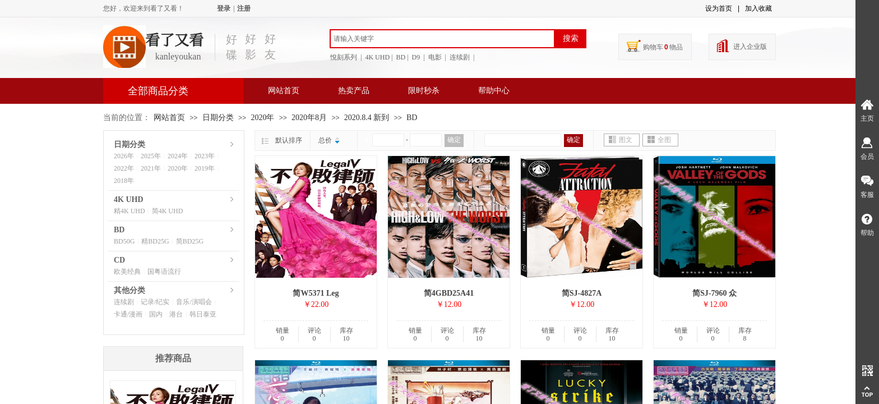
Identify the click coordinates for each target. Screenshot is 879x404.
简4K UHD (167, 211)
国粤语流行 (164, 272)
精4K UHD (129, 211)
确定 (454, 140)
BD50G (124, 241)
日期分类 (218, 117)
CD (119, 260)
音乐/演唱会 (193, 302)
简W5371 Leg (316, 293)
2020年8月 (309, 117)
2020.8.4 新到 (367, 117)
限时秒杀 (424, 90)
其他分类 (129, 290)
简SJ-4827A (582, 293)
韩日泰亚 (202, 314)
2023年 (205, 156)
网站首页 (283, 90)
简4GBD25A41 (449, 293)
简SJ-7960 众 (714, 293)
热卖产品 (353, 90)
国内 (156, 314)
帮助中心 (494, 90)
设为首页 (718, 8)
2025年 (151, 156)
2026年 (124, 156)
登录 (223, 8)
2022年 (124, 168)
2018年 (124, 181)
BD (411, 117)
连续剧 (124, 302)
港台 (176, 314)
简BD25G (189, 241)
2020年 (262, 117)
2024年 (178, 156)
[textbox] (442, 38)
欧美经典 (127, 272)
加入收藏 (758, 8)
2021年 (151, 168)
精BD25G (155, 241)
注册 (244, 8)
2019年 (205, 168)
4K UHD (129, 199)
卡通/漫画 (128, 314)
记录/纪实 (155, 302)
